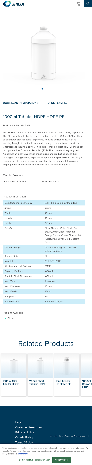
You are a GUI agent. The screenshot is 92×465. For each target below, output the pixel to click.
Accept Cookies (61, 460)
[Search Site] (88, 3)
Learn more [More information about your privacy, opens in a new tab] (23, 454)
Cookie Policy (24, 437)
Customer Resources (28, 427)
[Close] (87, 449)
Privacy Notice (24, 432)
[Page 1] (42, 89)
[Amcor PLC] (14, 4)
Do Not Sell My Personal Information (34, 460)
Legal (18, 422)
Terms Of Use (24, 442)
